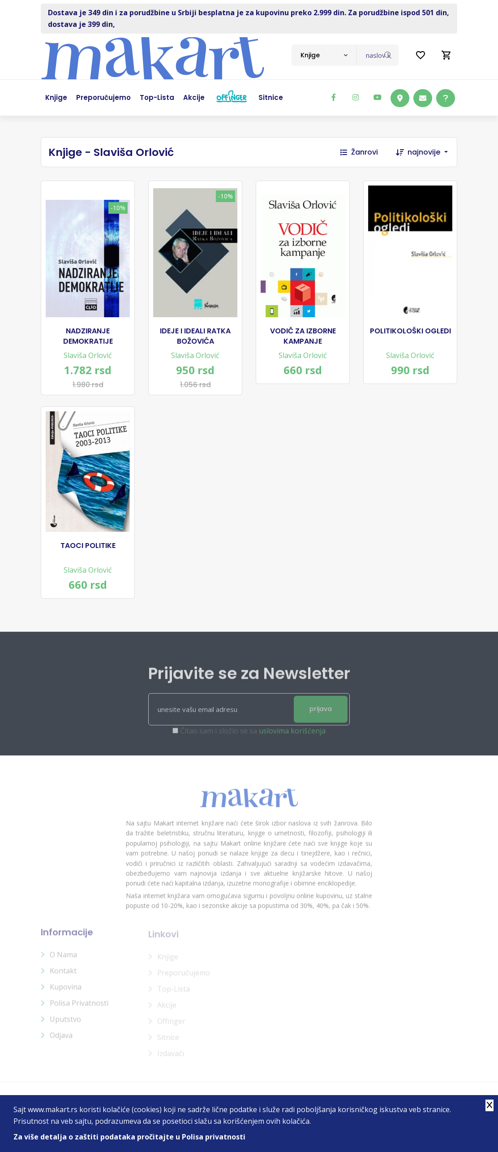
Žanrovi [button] (359, 152)
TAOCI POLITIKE (88, 546)
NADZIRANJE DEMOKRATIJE (88, 336)
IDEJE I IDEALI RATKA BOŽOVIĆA (195, 336)
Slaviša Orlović (88, 355)
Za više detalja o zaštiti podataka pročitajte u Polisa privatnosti (129, 1137)
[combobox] (324, 55)
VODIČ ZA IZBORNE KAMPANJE (303, 336)
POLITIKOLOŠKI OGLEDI (410, 331)
